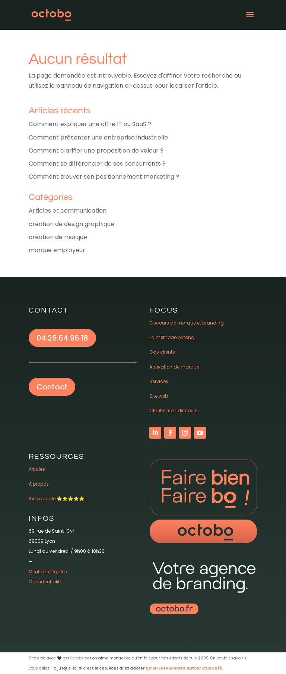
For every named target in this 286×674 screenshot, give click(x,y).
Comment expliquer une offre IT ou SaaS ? (90, 124)
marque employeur (57, 250)
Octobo (77, 658)
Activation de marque (174, 367)
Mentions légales (48, 571)
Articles (37, 469)
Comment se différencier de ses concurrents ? (97, 163)
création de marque (58, 237)
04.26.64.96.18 (62, 338)
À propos (39, 484)
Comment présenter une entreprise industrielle (98, 137)
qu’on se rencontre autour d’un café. (184, 668)
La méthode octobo (171, 337)
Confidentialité (45, 582)
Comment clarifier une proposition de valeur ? (96, 150)
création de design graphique (71, 224)
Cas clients (162, 352)
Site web (158, 396)
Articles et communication (68, 210)
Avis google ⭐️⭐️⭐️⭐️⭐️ (57, 498)
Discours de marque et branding (186, 323)
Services (158, 381)
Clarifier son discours (173, 410)
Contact (51, 387)
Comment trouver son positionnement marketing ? (104, 176)
